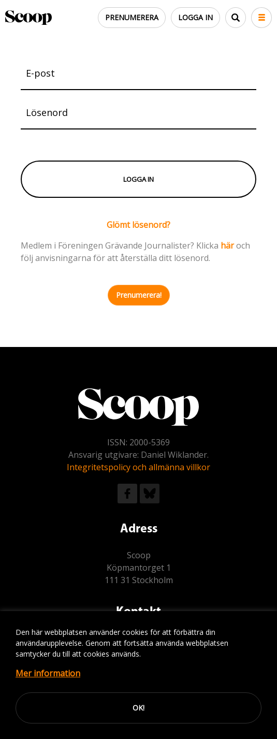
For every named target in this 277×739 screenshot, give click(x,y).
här (227, 245)
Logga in (195, 17)
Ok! (138, 708)
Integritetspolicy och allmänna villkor (138, 467)
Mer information (48, 673)
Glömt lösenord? (138, 224)
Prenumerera (131, 17)
